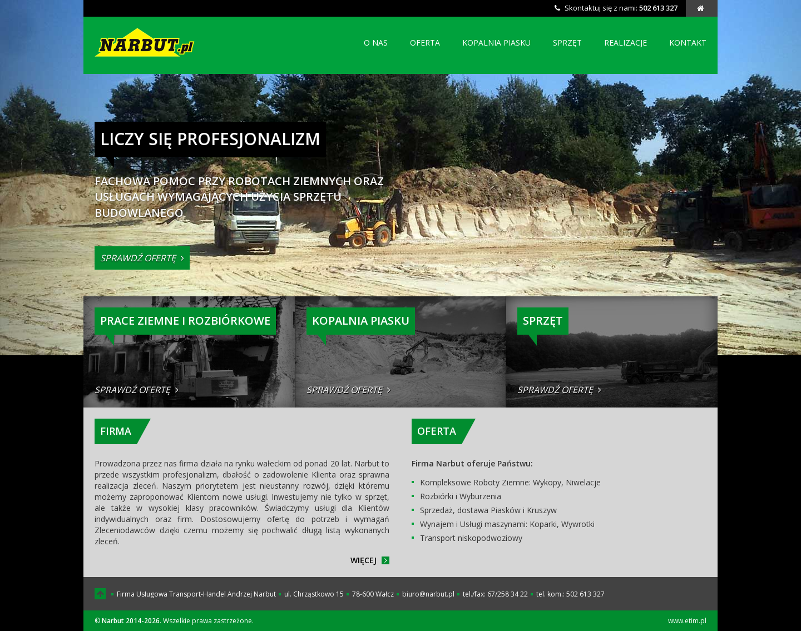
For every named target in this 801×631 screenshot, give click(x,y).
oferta (425, 42)
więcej (369, 560)
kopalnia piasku (496, 42)
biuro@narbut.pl (428, 594)
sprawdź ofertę (142, 258)
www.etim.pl (687, 620)
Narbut (146, 42)
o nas (376, 42)
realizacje (625, 42)
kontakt (687, 42)
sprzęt (567, 42)
